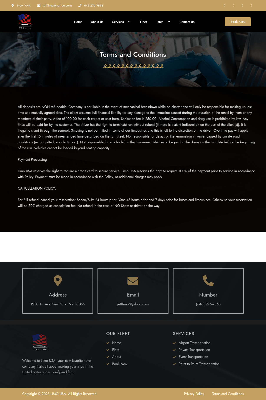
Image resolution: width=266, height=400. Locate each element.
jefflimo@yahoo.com (133, 304)
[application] (125, 22)
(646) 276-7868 (208, 304)
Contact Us (187, 22)
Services (122, 22)
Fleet (143, 22)
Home (78, 22)
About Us (97, 22)
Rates (163, 22)
